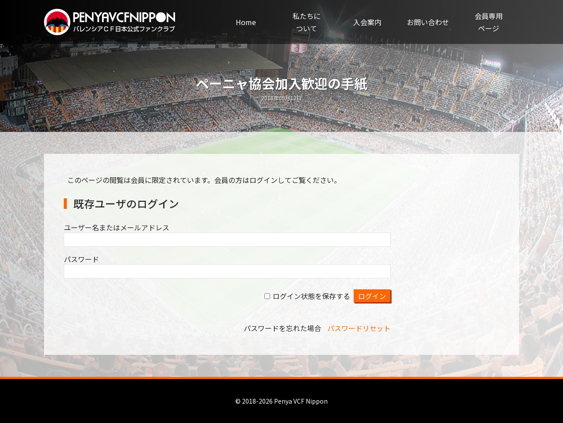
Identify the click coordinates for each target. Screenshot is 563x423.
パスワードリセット (359, 328)
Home (246, 22)
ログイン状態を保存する (311, 296)
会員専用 (489, 22)
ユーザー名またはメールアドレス (116, 227)
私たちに (306, 22)
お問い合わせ (428, 22)
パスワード (81, 259)
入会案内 (367, 22)
